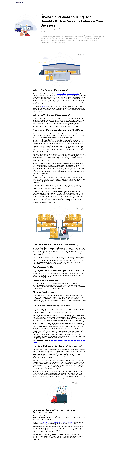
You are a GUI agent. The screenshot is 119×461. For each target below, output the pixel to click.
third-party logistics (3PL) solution (68, 95)
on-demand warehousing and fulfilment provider (56, 423)
